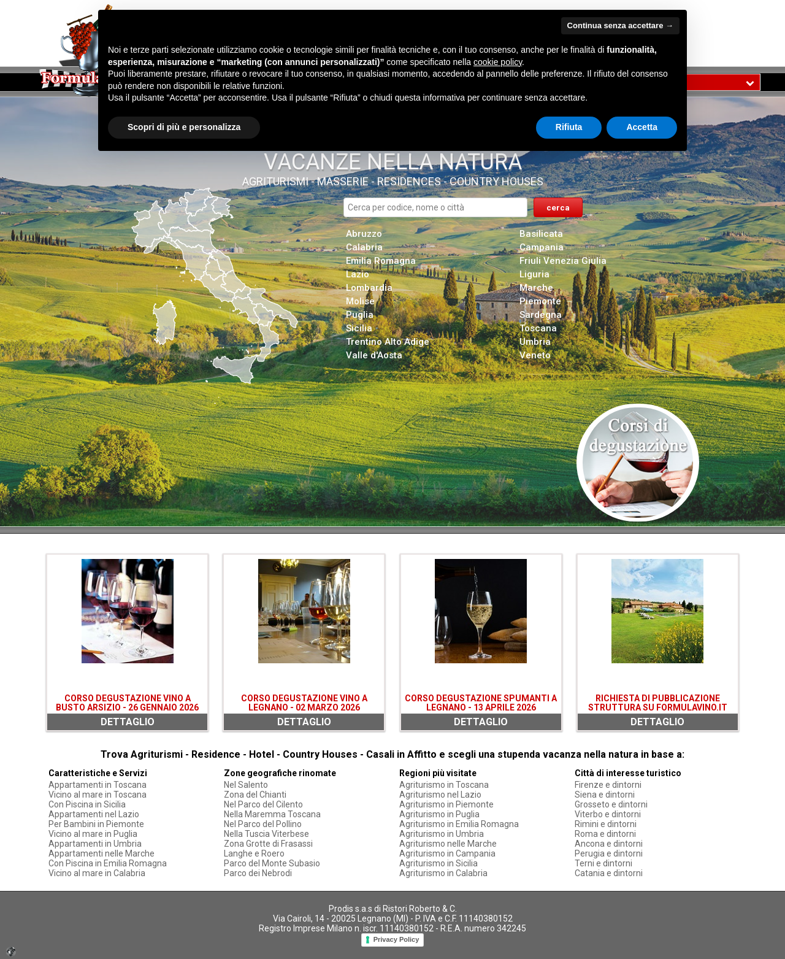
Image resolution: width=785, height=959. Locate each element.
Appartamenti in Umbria (95, 844)
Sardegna (540, 314)
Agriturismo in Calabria (443, 873)
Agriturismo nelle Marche (448, 844)
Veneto (535, 355)
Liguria (534, 274)
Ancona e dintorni (609, 844)
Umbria (535, 341)
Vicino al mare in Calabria (96, 873)
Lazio (357, 274)
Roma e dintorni (605, 834)
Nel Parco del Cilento (263, 804)
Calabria (364, 247)
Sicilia (359, 328)
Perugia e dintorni (609, 853)
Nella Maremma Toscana (272, 814)
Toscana (538, 328)
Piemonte (540, 301)
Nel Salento (246, 785)
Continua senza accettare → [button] (620, 25)
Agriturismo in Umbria (441, 834)
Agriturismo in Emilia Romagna (459, 824)
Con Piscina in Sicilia (87, 804)
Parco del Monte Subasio (272, 863)
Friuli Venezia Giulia (563, 260)
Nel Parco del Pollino (263, 824)
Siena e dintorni (605, 794)
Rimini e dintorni (606, 824)
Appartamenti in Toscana (97, 785)
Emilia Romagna (381, 260)
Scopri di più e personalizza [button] (184, 127)
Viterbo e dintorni (608, 814)
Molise (360, 301)
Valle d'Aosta (374, 355)
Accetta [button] (641, 127)
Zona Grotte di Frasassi (268, 844)
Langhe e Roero (254, 853)
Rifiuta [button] (569, 127)
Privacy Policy (396, 939)
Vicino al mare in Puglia (92, 834)
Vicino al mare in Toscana (97, 794)
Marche (536, 287)
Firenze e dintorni (608, 785)
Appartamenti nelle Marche (101, 853)
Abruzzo (364, 233)
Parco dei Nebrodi (258, 873)
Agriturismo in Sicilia (438, 863)
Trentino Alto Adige (387, 341)
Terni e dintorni (603, 863)
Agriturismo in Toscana (444, 785)
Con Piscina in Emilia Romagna (107, 863)
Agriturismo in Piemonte (446, 804)
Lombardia (369, 287)
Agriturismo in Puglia (439, 814)
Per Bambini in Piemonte (96, 824)
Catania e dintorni (609, 873)
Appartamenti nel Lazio (93, 814)
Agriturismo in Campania (447, 853)
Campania (541, 247)
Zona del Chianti (255, 794)
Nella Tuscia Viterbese (266, 834)
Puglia (359, 314)
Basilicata (541, 233)
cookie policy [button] (497, 62)
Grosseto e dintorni (611, 804)
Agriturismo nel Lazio (440, 794)
